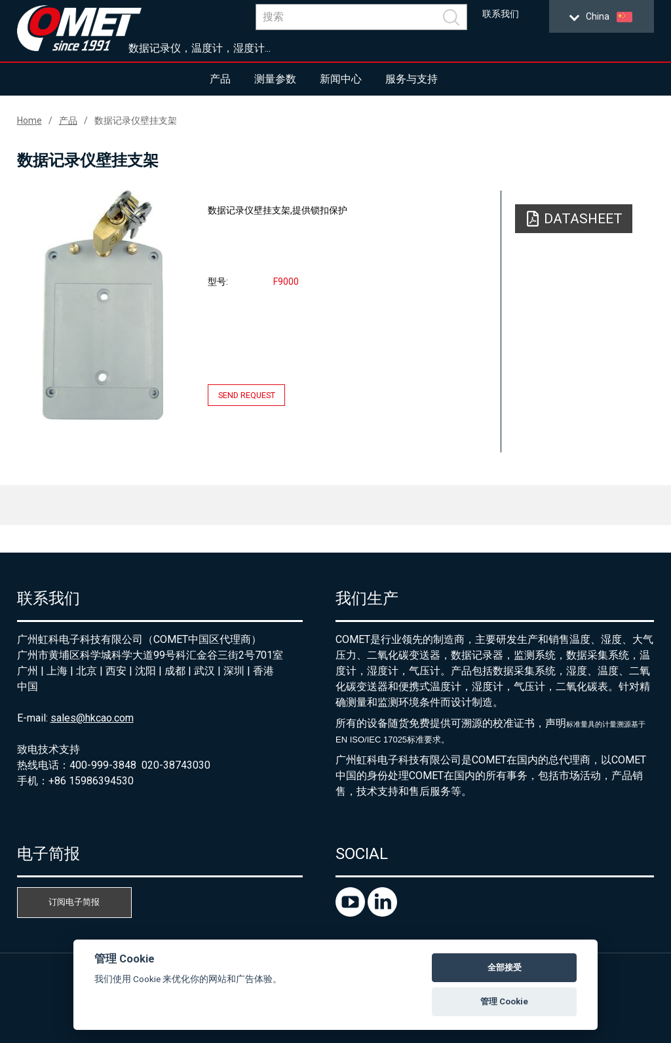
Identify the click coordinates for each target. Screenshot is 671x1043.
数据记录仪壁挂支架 (135, 120)
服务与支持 (411, 79)
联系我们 (500, 14)
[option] (103, 305)
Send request (246, 395)
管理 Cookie (504, 1001)
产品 (220, 79)
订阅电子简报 (74, 902)
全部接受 (505, 967)
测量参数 (275, 79)
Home (29, 120)
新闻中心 (341, 79)
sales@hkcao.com (92, 718)
